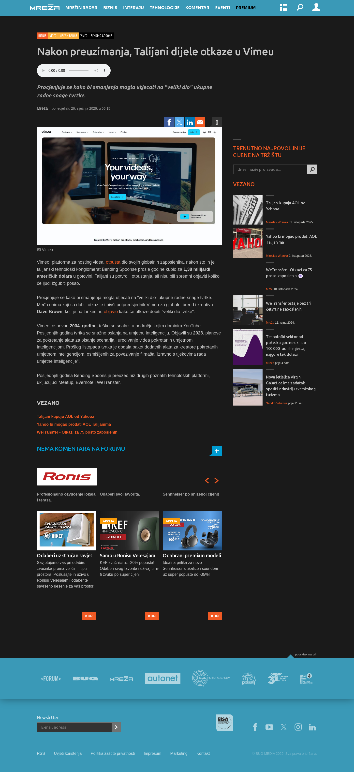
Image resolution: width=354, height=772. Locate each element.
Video (53, 35)
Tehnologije (171, 12)
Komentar (204, 12)
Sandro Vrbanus (276, 403)
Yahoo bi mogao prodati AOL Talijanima (74, 424)
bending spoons (101, 35)
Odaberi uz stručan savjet (64, 555)
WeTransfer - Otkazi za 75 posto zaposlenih (77, 432)
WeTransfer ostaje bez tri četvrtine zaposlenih (288, 306)
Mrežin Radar (88, 12)
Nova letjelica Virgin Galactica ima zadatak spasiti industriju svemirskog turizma (290, 386)
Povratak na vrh (306, 654)
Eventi (229, 12)
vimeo (84, 35)
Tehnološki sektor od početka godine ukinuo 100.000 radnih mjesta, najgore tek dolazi (286, 345)
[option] (66, 556)
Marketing (178, 753)
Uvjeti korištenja (68, 753)
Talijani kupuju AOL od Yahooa (65, 416)
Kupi (89, 616)
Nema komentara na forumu (81, 448)
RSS (41, 753)
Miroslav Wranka (277, 222)
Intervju (140, 12)
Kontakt (203, 753)
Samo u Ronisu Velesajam (127, 555)
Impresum (152, 753)
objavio (111, 311)
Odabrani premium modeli (192, 555)
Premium (253, 12)
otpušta (113, 262)
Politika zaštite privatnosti (113, 753)
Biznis (117, 12)
